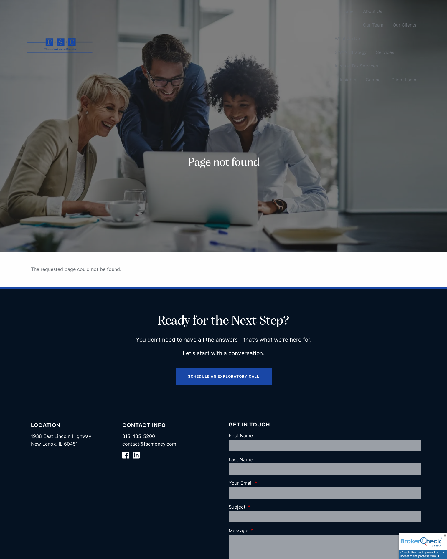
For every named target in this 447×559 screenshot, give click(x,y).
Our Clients (404, 25)
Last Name (241, 459)
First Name (241, 436)
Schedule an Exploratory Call (223, 376)
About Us (372, 11)
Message (262, 530)
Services (385, 52)
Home (347, 11)
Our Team (373, 25)
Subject (261, 507)
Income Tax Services (356, 66)
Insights (348, 79)
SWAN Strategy (351, 52)
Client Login (403, 79)
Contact (374, 79)
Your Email (265, 483)
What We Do (347, 39)
